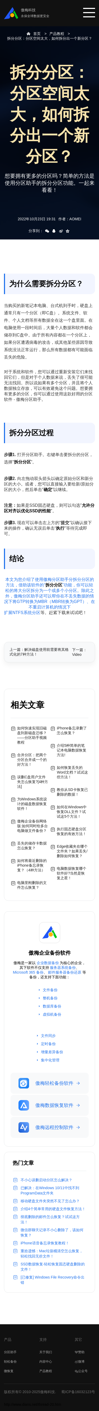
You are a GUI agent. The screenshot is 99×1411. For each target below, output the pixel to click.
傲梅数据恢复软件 (45, 1105)
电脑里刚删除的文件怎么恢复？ (32, 885)
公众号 (81, 1371)
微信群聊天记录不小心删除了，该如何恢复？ (52, 1232)
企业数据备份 (48, 963)
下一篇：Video (79, 652)
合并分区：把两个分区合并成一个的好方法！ (32, 759)
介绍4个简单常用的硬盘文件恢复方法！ (53, 1209)
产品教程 (56, 34)
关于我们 (45, 1352)
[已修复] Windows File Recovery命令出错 (52, 1280)
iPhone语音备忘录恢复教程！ (45, 1243)
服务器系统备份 (63, 967)
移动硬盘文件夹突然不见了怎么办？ (50, 1201)
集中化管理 (50, 1060)
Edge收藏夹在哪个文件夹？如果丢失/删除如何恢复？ (72, 851)
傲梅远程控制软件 (45, 1127)
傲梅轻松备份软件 (45, 1083)
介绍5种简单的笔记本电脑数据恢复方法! (71, 750)
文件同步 (48, 1036)
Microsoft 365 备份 (28, 972)
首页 (37, 34)
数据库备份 (52, 1006)
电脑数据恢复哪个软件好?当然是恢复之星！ (71, 873)
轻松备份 (10, 1361)
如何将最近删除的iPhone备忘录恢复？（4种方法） (32, 865)
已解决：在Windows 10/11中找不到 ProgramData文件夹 (50, 1190)
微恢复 (8, 1371)
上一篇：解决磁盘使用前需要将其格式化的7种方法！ (39, 651)
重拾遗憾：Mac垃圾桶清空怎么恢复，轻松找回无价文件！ (52, 1253)
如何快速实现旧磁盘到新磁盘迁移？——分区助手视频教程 (32, 735)
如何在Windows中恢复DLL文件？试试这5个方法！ (72, 812)
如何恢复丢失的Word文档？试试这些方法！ (72, 772)
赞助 (79, 1352)
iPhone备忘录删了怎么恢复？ (72, 730)
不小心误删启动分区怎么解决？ (46, 1180)
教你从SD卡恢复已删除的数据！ (72, 792)
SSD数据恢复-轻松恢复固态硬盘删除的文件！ (53, 1266)
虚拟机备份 (52, 1014)
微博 (79, 1361)
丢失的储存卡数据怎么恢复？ (32, 845)
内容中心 (45, 1361)
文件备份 (50, 990)
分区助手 (10, 1352)
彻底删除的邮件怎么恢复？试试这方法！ (50, 1219)
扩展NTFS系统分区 (22, 612)
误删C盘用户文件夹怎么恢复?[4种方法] (32, 782)
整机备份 (50, 998)
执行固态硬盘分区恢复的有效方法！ (71, 831)
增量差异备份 (52, 1052)
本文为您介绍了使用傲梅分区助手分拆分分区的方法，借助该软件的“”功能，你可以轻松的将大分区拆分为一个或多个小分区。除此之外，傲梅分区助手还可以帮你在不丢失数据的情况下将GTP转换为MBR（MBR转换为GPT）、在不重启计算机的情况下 (49, 593)
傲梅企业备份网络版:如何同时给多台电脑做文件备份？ (32, 826)
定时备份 (48, 1044)
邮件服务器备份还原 (64, 972)
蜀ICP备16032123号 (78, 1392)
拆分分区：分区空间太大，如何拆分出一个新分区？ (49, 38)
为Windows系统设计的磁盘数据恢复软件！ (32, 804)
